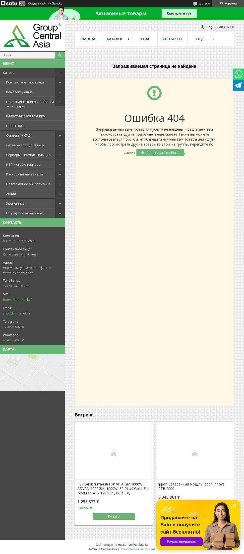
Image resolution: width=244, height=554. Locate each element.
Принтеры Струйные (163, 152)
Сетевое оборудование (25, 145)
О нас (145, 39)
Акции (11, 193)
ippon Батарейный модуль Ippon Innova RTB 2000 (191, 486)
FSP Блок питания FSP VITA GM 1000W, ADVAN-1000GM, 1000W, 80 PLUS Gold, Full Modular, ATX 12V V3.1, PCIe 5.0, (113, 488)
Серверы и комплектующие (28, 155)
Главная (88, 39)
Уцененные (15, 203)
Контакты (172, 39)
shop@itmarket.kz (16, 313)
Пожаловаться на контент (137, 549)
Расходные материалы (24, 174)
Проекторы (15, 125)
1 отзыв (204, 3)
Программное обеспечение (28, 184)
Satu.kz (143, 545)
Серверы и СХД (18, 135)
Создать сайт (37, 3)
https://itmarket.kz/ (17, 299)
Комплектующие (19, 92)
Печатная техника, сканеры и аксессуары (30, 103)
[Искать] (60, 55)
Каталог (9, 72)
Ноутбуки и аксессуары (24, 213)
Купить (114, 516)
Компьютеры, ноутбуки (25, 82)
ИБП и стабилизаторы (23, 164)
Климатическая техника (25, 116)
